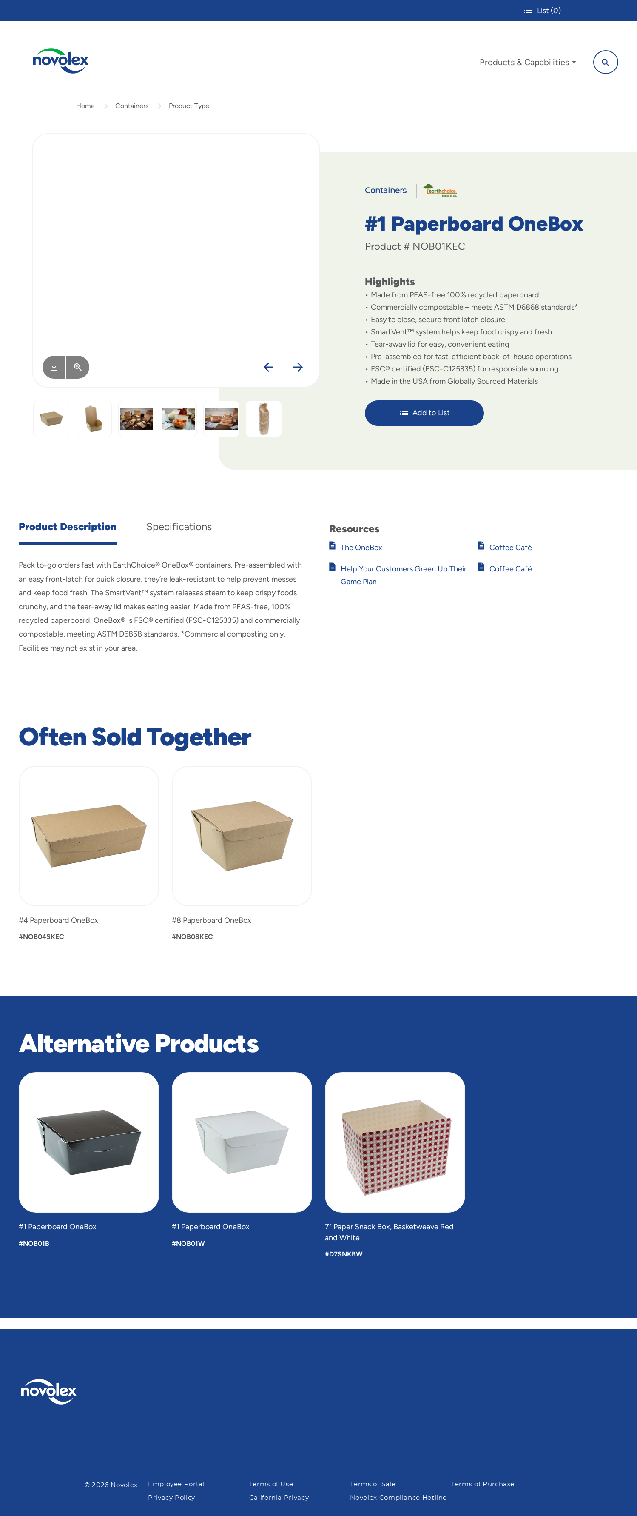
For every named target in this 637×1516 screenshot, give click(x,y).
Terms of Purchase (483, 1484)
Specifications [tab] (179, 537)
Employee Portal (176, 1484)
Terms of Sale (372, 1484)
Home (85, 116)
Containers (131, 116)
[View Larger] (77, 377)
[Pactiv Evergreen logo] (66, 1392)
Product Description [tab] (68, 537)
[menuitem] (521, 63)
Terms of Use (271, 1484)
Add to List (424, 423)
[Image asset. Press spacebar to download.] (54, 377)
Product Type (189, 116)
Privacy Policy (171, 1498)
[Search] (598, 61)
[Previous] (268, 378)
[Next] (298, 378)
